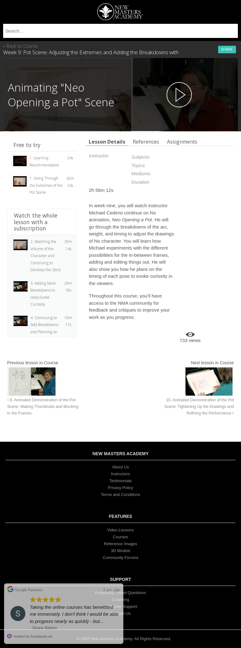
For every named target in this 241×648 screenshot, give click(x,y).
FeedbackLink (41, 636)
